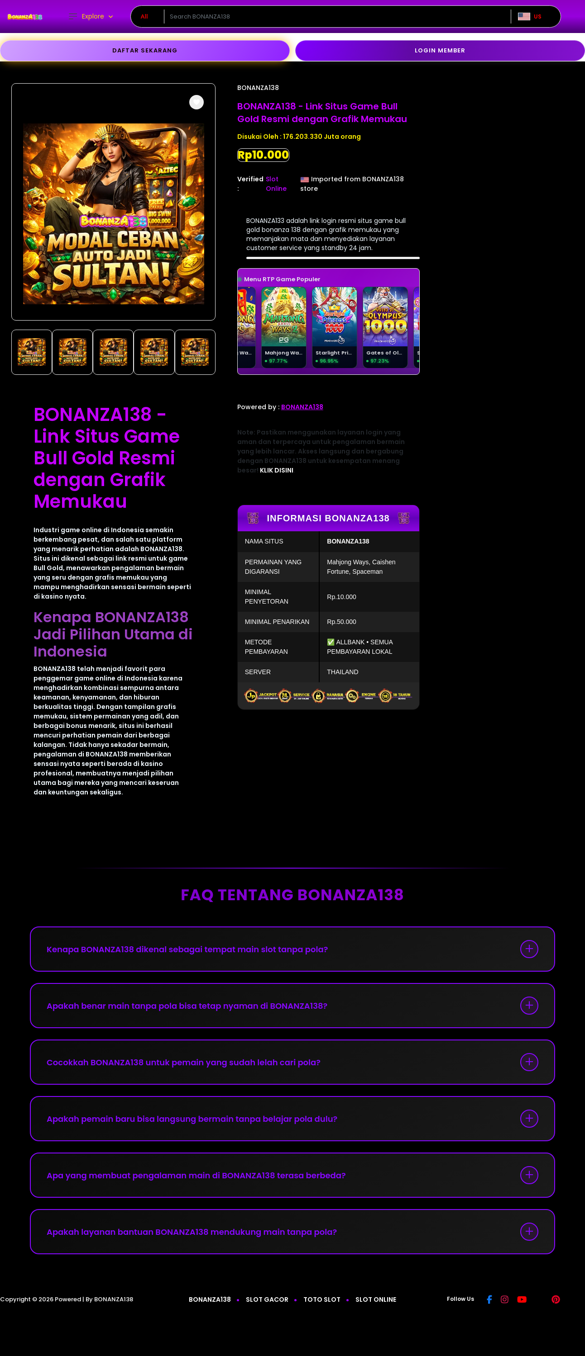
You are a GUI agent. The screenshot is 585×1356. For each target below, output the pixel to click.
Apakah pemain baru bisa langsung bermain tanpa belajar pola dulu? (192, 1118)
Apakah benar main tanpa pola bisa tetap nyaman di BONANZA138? (187, 1005)
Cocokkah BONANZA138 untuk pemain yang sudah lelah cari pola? (184, 1062)
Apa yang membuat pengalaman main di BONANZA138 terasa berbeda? (196, 1175)
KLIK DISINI (276, 470)
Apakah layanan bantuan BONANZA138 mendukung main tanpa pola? (192, 1232)
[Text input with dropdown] (337, 16)
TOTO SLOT (321, 1299)
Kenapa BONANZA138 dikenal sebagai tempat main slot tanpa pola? (187, 949)
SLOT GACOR (267, 1299)
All (144, 16)
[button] (196, 102)
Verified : (250, 184)
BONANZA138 (258, 87)
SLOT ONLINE (375, 1299)
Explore (86, 16)
